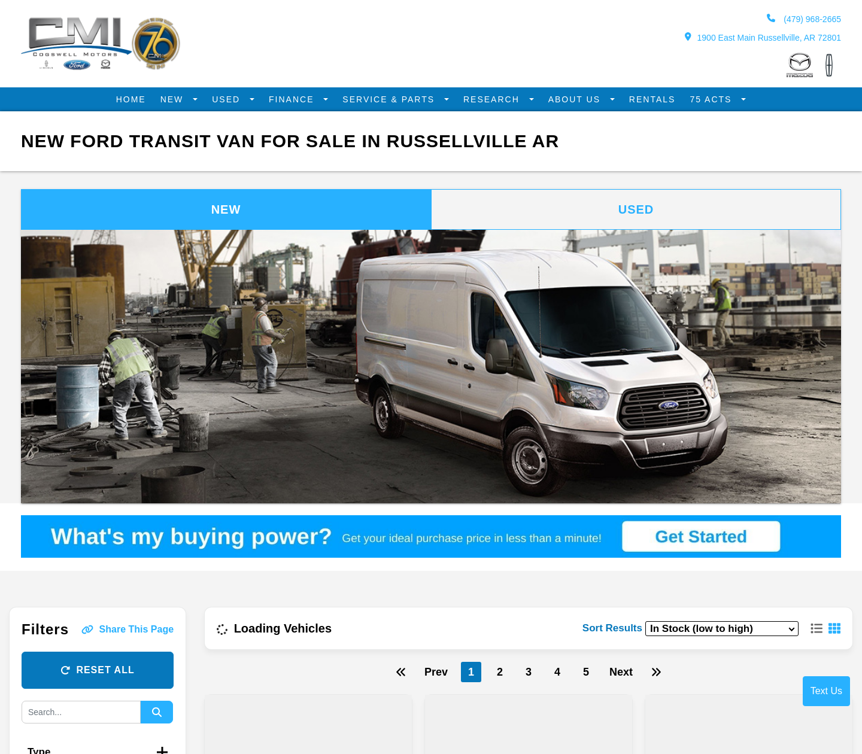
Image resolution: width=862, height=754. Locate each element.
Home (139, 99)
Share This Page (127, 629)
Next (621, 671)
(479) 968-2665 (804, 19)
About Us (572, 99)
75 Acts (704, 99)
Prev (436, 671)
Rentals (646, 99)
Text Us (826, 691)
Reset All (97, 669)
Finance (297, 99)
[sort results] (722, 628)
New (180, 99)
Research (491, 99)
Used (233, 99)
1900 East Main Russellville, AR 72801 (763, 37)
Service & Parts (392, 99)
